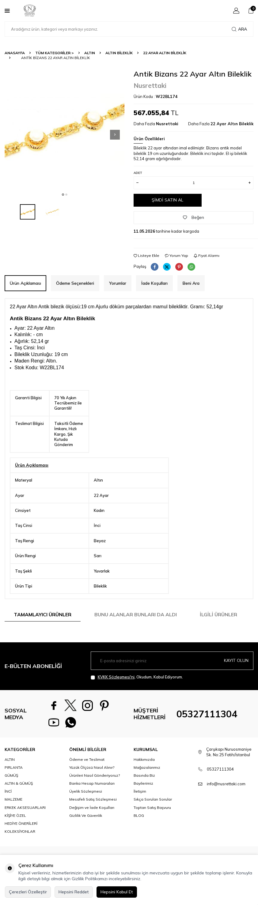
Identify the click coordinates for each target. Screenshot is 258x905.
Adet (138, 173)
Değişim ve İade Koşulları (91, 807)
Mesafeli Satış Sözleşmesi (93, 799)
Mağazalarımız (147, 767)
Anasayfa (15, 53)
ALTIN (89, 53)
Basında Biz (144, 775)
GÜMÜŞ (11, 775)
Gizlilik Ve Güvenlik (85, 815)
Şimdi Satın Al (167, 200)
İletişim (140, 791)
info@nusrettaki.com (226, 783)
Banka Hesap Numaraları (92, 783)
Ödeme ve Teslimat (86, 759)
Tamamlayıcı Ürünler (42, 614)
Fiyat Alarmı (206, 255)
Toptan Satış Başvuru (152, 807)
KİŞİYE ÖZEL (15, 815)
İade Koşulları (154, 283)
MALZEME (13, 799)
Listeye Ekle (146, 255)
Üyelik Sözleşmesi (85, 791)
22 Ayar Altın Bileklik (164, 53)
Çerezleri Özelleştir (28, 892)
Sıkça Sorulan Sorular (153, 799)
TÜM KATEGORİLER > (54, 53)
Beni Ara (191, 283)
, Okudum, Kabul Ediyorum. (137, 677)
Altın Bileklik (119, 53)
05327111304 (206, 714)
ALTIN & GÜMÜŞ (19, 783)
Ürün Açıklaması (25, 283)
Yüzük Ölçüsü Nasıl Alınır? (91, 767)
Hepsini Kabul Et (117, 892)
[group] (64, 129)
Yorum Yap (176, 255)
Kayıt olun (236, 660)
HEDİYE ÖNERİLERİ (21, 823)
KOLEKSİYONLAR (20, 831)
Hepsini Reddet (74, 892)
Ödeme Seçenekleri (75, 283)
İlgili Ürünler (218, 614)
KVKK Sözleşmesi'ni (116, 676)
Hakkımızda (144, 759)
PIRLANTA (14, 767)
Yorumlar (117, 283)
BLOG (139, 815)
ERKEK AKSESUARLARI (25, 807)
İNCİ (8, 791)
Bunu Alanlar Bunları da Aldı (135, 614)
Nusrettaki (150, 85)
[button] (63, 194)
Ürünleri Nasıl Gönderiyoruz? (94, 775)
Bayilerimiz (143, 783)
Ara (239, 29)
